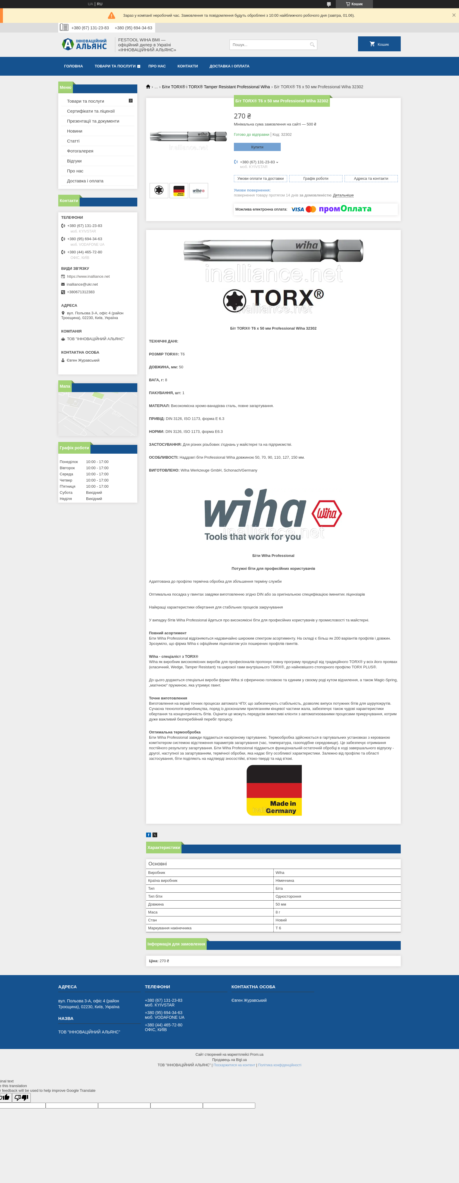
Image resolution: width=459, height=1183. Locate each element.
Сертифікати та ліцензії (91, 111)
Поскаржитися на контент (234, 1065)
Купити (257, 147)
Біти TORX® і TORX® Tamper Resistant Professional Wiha (216, 86)
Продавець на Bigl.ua (229, 1060)
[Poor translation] (21, 1098)
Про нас (157, 66)
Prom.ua (256, 1055)
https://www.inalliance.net (88, 276)
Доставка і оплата (229, 66)
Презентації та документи (93, 120)
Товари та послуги (115, 66)
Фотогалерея (80, 150)
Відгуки (74, 160)
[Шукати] (312, 45)
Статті (73, 140)
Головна (73, 66)
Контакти (188, 66)
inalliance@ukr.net (82, 284)
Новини (74, 130)
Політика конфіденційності (280, 1065)
